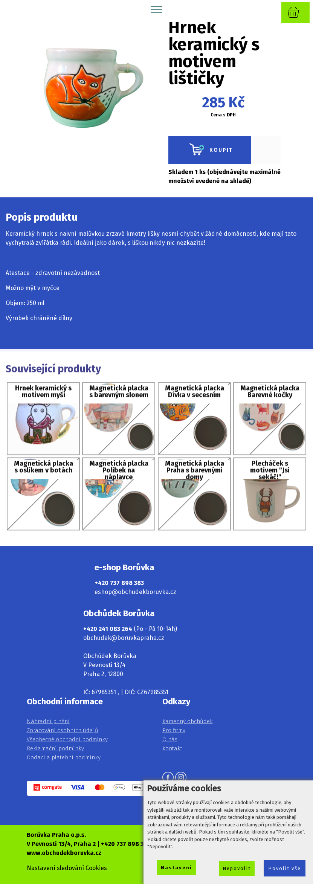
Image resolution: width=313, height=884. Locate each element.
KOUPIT (209, 149)
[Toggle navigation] (156, 9)
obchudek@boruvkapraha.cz (123, 637)
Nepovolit (237, 868)
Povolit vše (284, 868)
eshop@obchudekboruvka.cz (135, 591)
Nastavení (176, 867)
